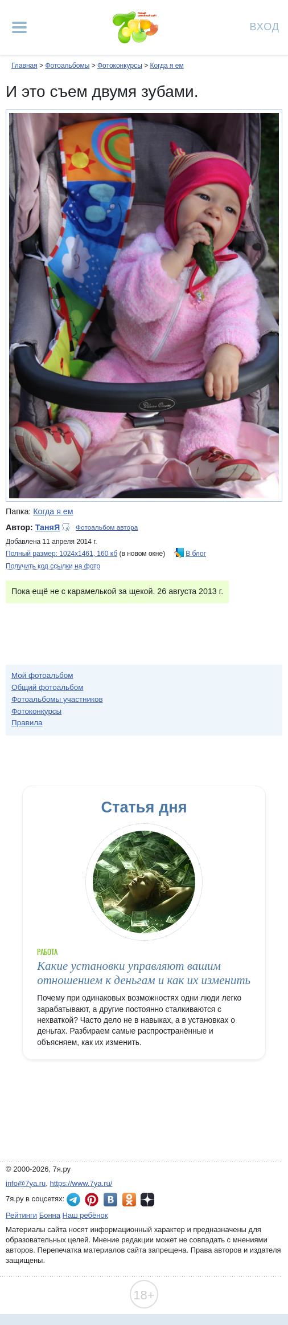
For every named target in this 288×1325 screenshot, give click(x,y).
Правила (27, 722)
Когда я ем (166, 66)
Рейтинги (21, 1215)
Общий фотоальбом (47, 687)
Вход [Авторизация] (264, 25)
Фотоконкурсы (119, 66)
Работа (47, 951)
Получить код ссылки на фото (53, 566)
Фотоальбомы (67, 66)
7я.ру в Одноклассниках (129, 1199)
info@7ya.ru (26, 1183)
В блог (196, 554)
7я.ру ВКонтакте (110, 1199)
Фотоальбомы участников (57, 699)
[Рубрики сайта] (19, 27)
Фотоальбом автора (107, 527)
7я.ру (147, 1199)
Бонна (49, 1215)
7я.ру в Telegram (73, 1199)
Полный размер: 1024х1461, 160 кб (61, 554)
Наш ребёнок (85, 1215)
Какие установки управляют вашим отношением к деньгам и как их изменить (143, 973)
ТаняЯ (47, 527)
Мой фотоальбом (42, 675)
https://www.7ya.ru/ (81, 1183)
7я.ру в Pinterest (91, 1199)
